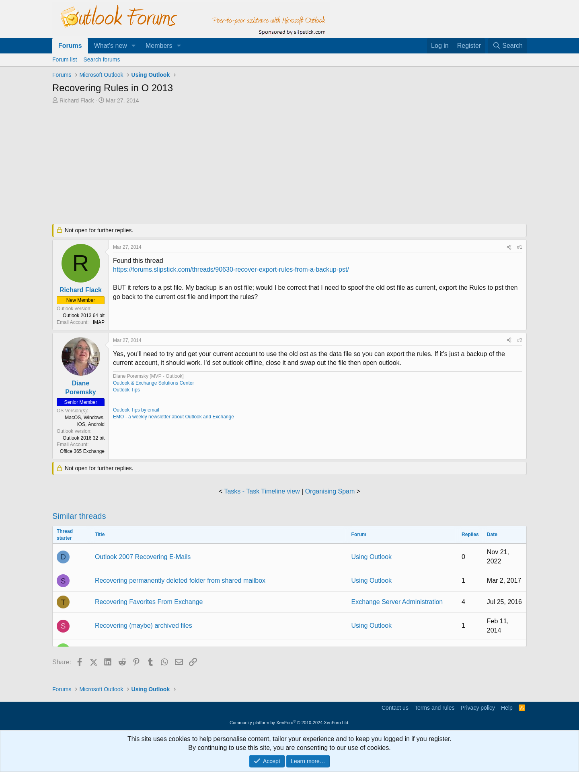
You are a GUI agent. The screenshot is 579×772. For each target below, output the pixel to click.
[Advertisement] (247, 165)
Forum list (64, 59)
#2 (519, 340)
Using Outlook (371, 556)
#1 (519, 247)
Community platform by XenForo (289, 722)
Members (159, 45)
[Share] (509, 247)
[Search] (507, 45)
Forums (70, 45)
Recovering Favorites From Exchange (149, 601)
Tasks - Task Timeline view (262, 491)
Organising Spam (330, 491)
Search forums (101, 59)
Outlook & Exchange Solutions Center (153, 383)
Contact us (395, 707)
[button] (134, 45)
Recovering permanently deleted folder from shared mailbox (180, 580)
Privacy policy (477, 707)
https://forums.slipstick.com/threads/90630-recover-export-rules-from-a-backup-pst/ (231, 269)
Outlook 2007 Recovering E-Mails (143, 556)
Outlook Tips (126, 390)
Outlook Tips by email (136, 410)
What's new (110, 45)
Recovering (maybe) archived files (143, 625)
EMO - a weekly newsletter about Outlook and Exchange (173, 417)
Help (507, 707)
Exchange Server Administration (397, 601)
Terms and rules (435, 707)
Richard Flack (77, 100)
